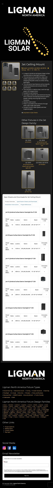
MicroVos (20, 393)
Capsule (29, 406)
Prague (5, 415)
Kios (16, 409)
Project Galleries (9, 427)
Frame (19, 408)
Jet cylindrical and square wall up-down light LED (28, 166)
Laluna (30, 409)
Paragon (28, 414)
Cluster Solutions (37, 391)
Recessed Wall (7, 395)
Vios (38, 417)
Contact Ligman (9, 430)
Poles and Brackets (37, 393)
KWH (20, 409)
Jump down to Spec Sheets (30, 112)
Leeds (38, 409)
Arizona (30, 405)
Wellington (43, 417)
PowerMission (41, 414)
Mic (45, 412)
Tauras (16, 417)
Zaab (4, 418)
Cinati (34, 406)
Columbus (39, 406)
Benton (11, 406)
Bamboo (5, 406)
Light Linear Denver (21, 411)
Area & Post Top (7, 391)
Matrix (34, 412)
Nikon (11, 414)
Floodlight (6, 393)
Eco (10, 408)
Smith (47, 415)
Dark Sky (46, 391)
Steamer (5, 417)
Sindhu (42, 415)
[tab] (10, 201)
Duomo (5, 408)
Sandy (30, 415)
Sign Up (26, 475)
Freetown (25, 408)
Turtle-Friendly (39, 395)
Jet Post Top (28, 192)
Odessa (16, 414)
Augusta (41, 405)
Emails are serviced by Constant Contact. (24, 471)
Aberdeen (11, 405)
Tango (10, 417)
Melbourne (40, 412)
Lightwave (5, 412)
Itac (9, 409)
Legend (13, 411)
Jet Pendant (42, 164)
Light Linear (6, 411)
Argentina (24, 405)
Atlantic (35, 405)
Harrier (5, 409)
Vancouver (22, 417)
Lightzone (12, 412)
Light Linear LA (31, 411)
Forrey (14, 408)
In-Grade (13, 393)
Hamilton (44, 408)
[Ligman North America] (26, 12)
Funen (30, 408)
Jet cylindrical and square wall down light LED (42, 143)
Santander (36, 415)
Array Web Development (10, 484)
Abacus (5, 405)
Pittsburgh (34, 414)
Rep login (7, 432)
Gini (35, 408)
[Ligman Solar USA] (26, 41)
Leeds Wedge (45, 409)
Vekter (27, 417)
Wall (13, 397)
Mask (29, 412)
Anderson (17, 405)
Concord (46, 406)
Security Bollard (28, 395)
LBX (35, 409)
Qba (10, 415)
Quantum (15, 415)
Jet (13, 409)
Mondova (5, 414)
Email (5, 462)
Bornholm (22, 406)
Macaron (19, 412)
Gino (39, 408)
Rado (26, 415)
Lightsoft (46, 411)
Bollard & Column (19, 391)
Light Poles (39, 411)
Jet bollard (28, 142)
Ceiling (28, 391)
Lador (25, 409)
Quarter (21, 415)
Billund (16, 406)
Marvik (24, 412)
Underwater (6, 397)
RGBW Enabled (18, 395)
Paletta (22, 414)
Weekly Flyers (9, 428)
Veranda (33, 417)
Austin (46, 405)
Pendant (28, 393)
